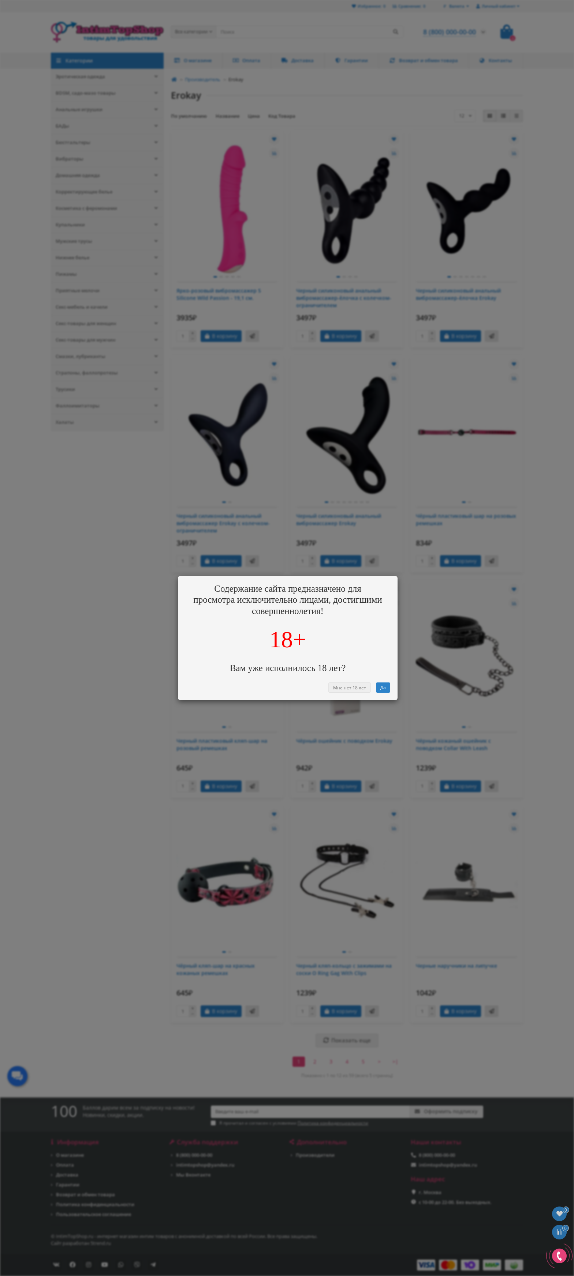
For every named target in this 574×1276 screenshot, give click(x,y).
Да (383, 687)
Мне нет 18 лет (349, 688)
